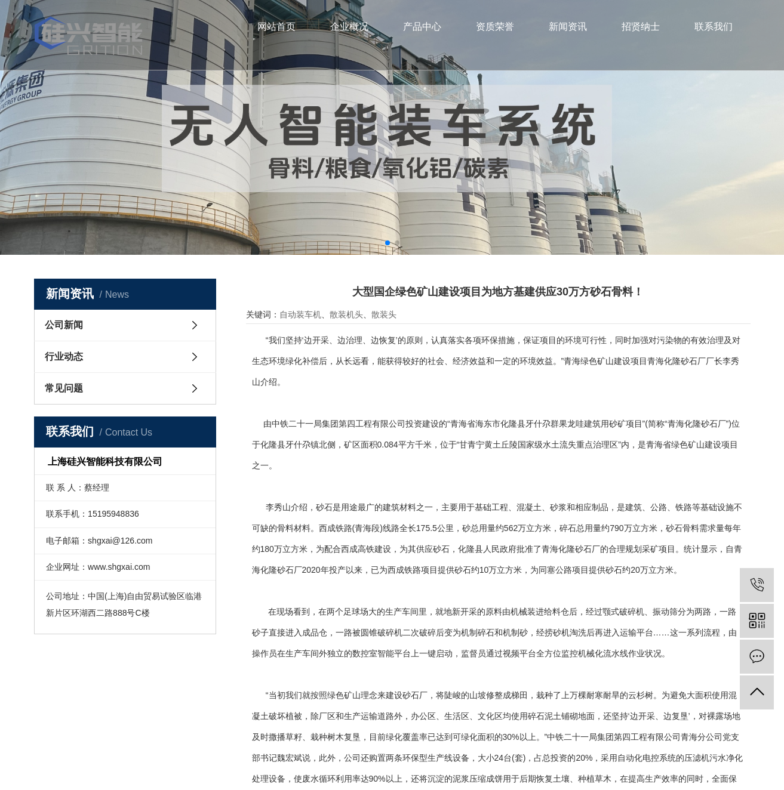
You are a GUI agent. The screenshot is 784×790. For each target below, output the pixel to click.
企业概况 (349, 26)
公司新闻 (64, 325)
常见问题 (64, 388)
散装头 (383, 314)
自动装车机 (300, 314)
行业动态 (64, 356)
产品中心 (422, 26)
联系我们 (713, 26)
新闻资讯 (568, 26)
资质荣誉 (495, 26)
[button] (387, 242)
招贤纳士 (641, 26)
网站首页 (276, 26)
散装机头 (346, 314)
